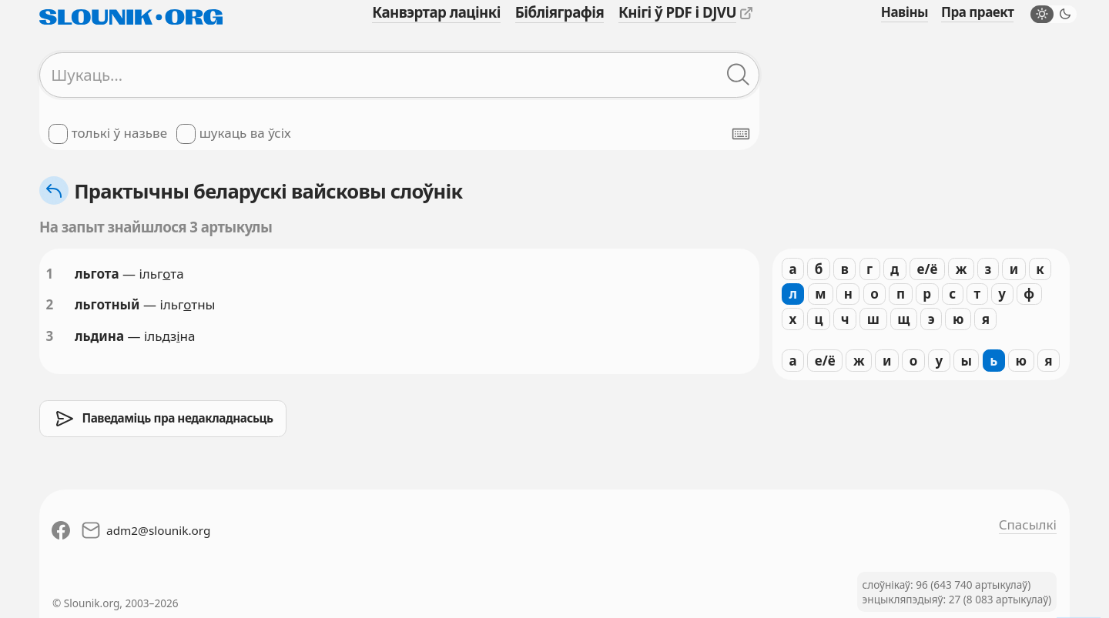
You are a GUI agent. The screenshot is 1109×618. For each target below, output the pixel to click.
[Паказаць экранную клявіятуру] (741, 134)
